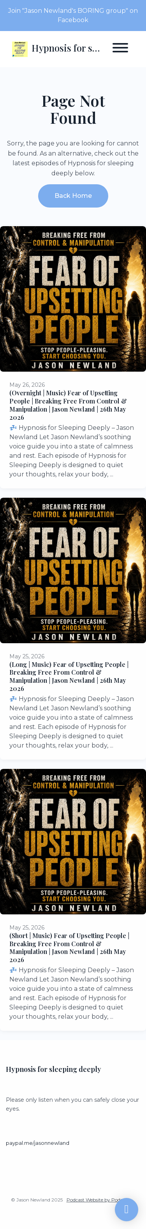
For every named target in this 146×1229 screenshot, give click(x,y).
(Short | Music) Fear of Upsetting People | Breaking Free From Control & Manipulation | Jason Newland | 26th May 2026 (69, 947)
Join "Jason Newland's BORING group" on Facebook (73, 15)
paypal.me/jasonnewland (37, 1143)
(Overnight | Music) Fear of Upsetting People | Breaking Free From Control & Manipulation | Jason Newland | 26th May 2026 (68, 405)
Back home (73, 195)
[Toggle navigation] (120, 49)
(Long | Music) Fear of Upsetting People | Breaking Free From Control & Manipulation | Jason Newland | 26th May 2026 (68, 676)
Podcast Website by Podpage (99, 1200)
